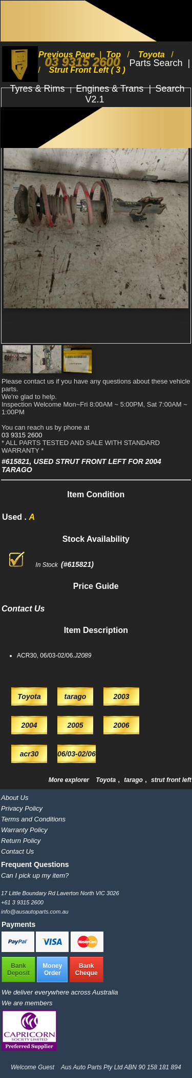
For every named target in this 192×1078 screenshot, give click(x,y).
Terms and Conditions (33, 819)
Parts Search (157, 63)
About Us (14, 797)
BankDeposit (18, 969)
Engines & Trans (111, 88)
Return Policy (20, 840)
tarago (134, 780)
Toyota (106, 780)
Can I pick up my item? (35, 875)
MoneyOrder (52, 969)
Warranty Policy (24, 830)
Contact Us (17, 851)
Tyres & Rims (39, 88)
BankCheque (86, 969)
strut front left (171, 780)
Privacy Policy (21, 808)
